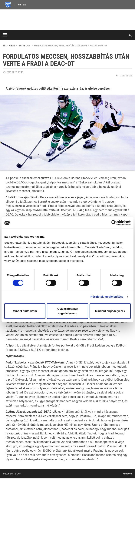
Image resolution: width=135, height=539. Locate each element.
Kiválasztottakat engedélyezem (67, 311)
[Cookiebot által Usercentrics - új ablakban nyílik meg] (114, 223)
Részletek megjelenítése (107, 296)
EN (24, 4)
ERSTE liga (24, 45)
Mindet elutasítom (25, 311)
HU (19, 4)
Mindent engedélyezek (110, 311)
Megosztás (124, 75)
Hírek (12, 45)
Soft (127, 473)
